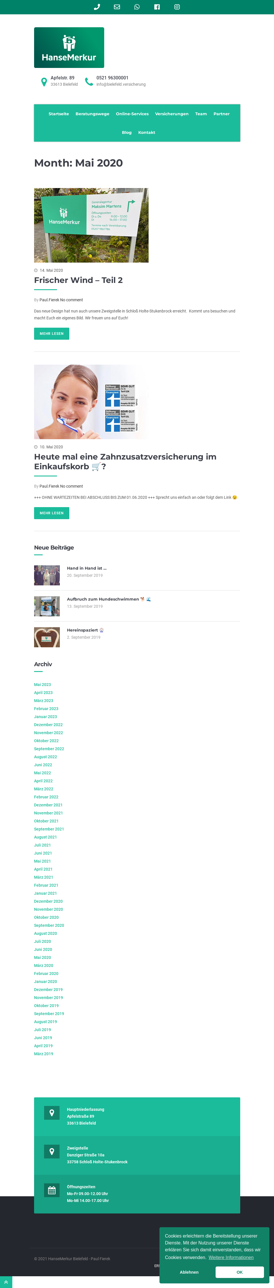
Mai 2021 (42, 861)
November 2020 (48, 909)
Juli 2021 (42, 845)
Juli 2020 (42, 941)
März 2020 (43, 965)
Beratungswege (92, 113)
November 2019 (48, 997)
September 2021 (49, 829)
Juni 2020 (43, 949)
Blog (127, 132)
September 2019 (49, 1013)
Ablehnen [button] (189, 1272)
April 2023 (43, 692)
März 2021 (43, 877)
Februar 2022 (46, 797)
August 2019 (45, 1021)
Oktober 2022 (46, 740)
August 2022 (45, 757)
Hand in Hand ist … (87, 568)
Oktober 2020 (46, 917)
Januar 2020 (45, 981)
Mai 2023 (42, 684)
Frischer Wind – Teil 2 (78, 280)
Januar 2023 (45, 716)
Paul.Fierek (49, 300)
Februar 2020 (46, 973)
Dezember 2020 (48, 901)
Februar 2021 (46, 885)
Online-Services (132, 113)
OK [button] (239, 1272)
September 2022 (49, 748)
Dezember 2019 (48, 989)
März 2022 (43, 789)
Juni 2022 (43, 765)
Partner (222, 113)
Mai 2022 (42, 773)
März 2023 (43, 700)
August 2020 (45, 933)
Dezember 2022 (48, 724)
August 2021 (45, 837)
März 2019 (43, 1053)
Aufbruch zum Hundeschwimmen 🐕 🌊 (109, 599)
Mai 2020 (42, 957)
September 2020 (49, 925)
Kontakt (146, 132)
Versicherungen (172, 113)
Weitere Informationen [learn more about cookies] (231, 1257)
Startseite (59, 113)
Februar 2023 (46, 708)
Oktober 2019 (46, 1005)
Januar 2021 (45, 893)
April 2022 (43, 781)
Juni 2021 (43, 853)
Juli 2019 (42, 1029)
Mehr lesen (52, 334)
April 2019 (43, 1045)
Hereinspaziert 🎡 (85, 630)
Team (201, 113)
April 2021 (43, 869)
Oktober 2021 (46, 821)
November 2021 (48, 813)
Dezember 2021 (48, 805)
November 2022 (48, 732)
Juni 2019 (43, 1037)
